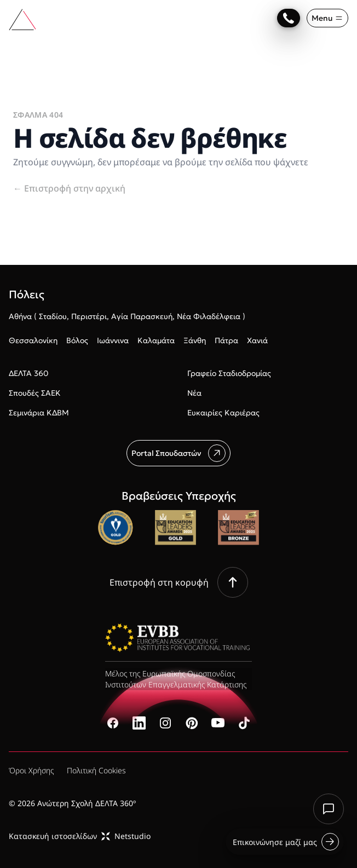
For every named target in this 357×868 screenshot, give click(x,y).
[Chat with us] (328, 809)
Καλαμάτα (156, 340)
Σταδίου (53, 316)
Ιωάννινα (113, 340)
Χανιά (257, 340)
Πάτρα (226, 340)
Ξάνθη (194, 340)
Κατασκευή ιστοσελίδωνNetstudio (80, 836)
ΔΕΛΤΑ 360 (28, 373)
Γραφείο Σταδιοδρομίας (229, 373)
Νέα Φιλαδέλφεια (208, 316)
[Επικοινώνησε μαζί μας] (288, 18)
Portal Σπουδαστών (178, 453)
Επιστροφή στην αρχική (69, 188)
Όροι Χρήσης (31, 770)
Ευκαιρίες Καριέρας (223, 413)
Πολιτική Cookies (96, 770)
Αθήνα (20, 316)
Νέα (194, 393)
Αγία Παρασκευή (141, 316)
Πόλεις (26, 294)
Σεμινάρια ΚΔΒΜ (39, 413)
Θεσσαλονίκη (33, 340)
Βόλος (77, 340)
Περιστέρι (89, 316)
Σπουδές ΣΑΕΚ (35, 393)
